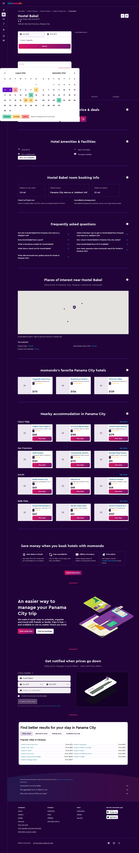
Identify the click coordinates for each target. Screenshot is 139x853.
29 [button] (66, 75)
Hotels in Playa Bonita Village (31, 757)
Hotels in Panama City (59, 11)
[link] (42, 438)
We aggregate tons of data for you (74, 789)
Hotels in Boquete (80, 744)
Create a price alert (108, 561)
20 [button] (56, 70)
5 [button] (50, 59)
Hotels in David (79, 750)
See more (123, 422)
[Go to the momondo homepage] (15, 3)
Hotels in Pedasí (79, 757)
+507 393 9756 (23, 26)
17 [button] (40, 70)
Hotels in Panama (32, 11)
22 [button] (66, 70)
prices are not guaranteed (65, 779)
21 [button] (61, 70)
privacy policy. (56, 706)
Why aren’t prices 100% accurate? (74, 793)
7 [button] (60, 59)
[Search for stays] (4, 14)
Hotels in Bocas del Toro (29, 744)
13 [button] (55, 65)
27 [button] (55, 75)
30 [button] (35, 80)
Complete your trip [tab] (73, 733)
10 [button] (40, 65)
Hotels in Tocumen (27, 753)
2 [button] (34, 59)
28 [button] (61, 75)
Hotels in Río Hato (27, 747)
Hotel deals (21, 11)
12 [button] (50, 65)
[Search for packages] (4, 23)
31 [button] (40, 80)
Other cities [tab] (26, 733)
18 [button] (45, 70)
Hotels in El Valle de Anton (83, 753)
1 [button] (83, 54)
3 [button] (39, 59)
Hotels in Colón (26, 750)
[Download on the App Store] (112, 817)
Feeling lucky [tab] (57, 733)
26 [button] (50, 75)
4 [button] (45, 59)
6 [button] (55, 59)
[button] (3, 3)
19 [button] (50, 70)
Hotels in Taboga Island (29, 760)
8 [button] (65, 59)
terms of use (45, 706)
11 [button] (45, 65)
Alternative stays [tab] (41, 733)
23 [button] (35, 75)
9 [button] (34, 65)
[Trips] (4, 30)
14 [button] (61, 65)
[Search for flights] (4, 10)
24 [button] (40, 75)
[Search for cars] (4, 19)
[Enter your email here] (46, 690)
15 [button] (66, 65)
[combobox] (46, 678)
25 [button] (45, 75)
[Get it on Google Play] (112, 812)
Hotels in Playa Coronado (82, 747)
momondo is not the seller (74, 785)
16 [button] (35, 70)
